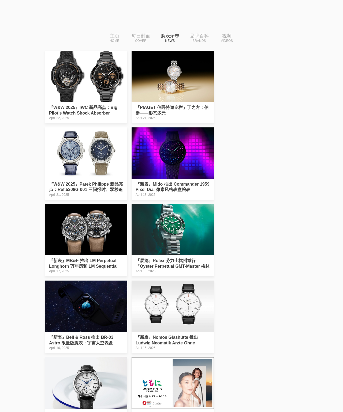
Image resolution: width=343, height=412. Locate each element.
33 (210, 361)
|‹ (86, 361)
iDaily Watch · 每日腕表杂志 (87, 396)
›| (255, 361)
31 (188, 361)
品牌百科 (201, 38)
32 (199, 361)
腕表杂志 (170, 38)
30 (176, 361)
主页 (113, 38)
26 (130, 361)
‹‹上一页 (102, 361)
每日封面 (139, 38)
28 (153, 361)
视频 (228, 38)
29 (165, 361)
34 (222, 361)
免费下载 (264, 394)
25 (119, 361)
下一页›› (239, 361)
